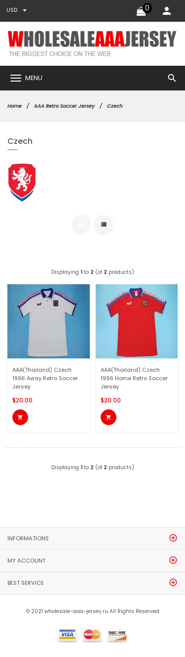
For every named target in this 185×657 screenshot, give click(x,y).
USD (16, 10)
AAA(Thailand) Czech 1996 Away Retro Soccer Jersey (45, 378)
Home (14, 106)
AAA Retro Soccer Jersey (64, 106)
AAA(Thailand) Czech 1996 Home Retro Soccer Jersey (134, 378)
